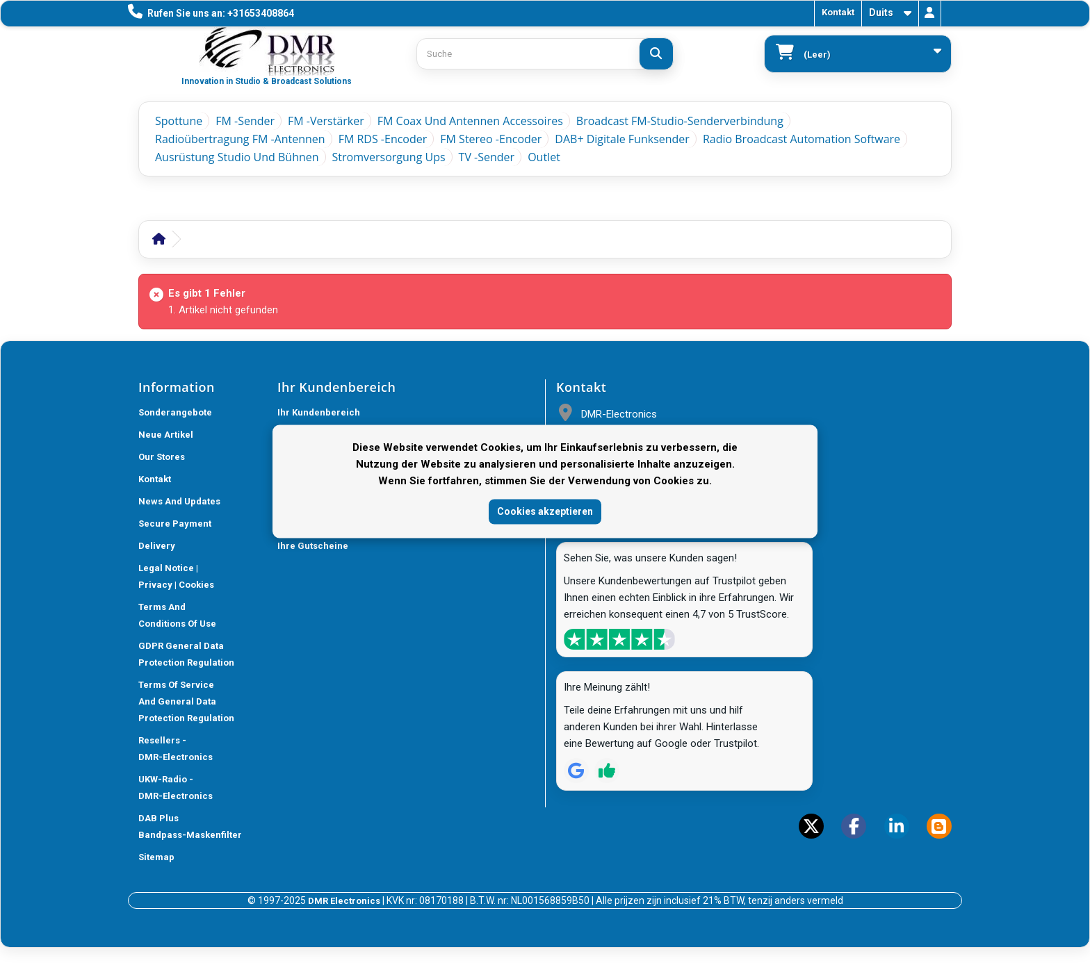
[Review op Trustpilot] (606, 770)
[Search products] (545, 53)
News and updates (179, 501)
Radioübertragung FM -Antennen (240, 139)
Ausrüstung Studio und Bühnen (237, 157)
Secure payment (174, 523)
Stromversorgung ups (389, 157)
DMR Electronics (345, 901)
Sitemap (156, 857)
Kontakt (838, 12)
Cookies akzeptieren (545, 511)
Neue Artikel (165, 434)
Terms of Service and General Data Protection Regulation (186, 701)
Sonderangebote (175, 412)
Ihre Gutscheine (312, 546)
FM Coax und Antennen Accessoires (470, 121)
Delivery (156, 546)
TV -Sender (487, 157)
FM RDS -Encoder (383, 139)
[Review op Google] (576, 770)
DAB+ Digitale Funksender (622, 139)
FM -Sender (245, 121)
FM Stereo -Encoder (491, 139)
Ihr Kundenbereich (318, 412)
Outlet (544, 157)
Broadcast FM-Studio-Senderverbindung (679, 121)
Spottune (178, 121)
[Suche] (656, 54)
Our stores (161, 457)
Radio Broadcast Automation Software (801, 139)
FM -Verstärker (326, 121)
